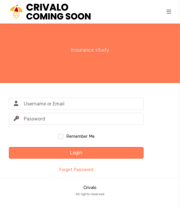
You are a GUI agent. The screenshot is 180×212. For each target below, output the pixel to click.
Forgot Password (76, 170)
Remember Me (80, 136)
